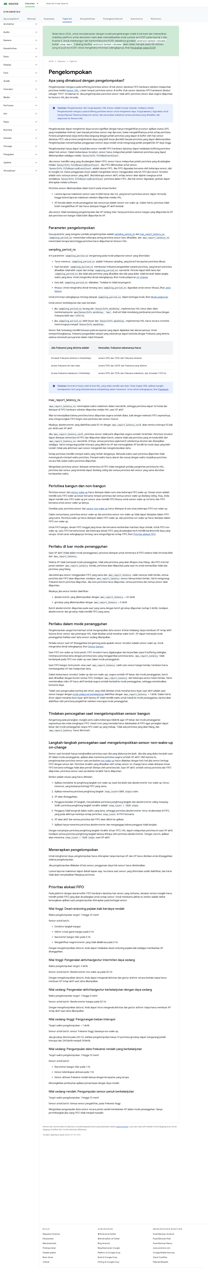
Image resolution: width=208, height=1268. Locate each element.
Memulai (31, 18)
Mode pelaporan (159, 297)
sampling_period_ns (124, 234)
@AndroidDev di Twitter (109, 1238)
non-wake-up (107, 760)
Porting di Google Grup (108, 1262)
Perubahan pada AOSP (142, 47)
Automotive (137, 18)
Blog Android (104, 1243)
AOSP (51, 61)
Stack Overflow (160, 1257)
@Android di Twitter (107, 1234)
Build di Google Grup (107, 1257)
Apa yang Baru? (11, 18)
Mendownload (49, 1243)
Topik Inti (73, 61)
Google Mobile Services (164, 1252)
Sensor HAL (72, 90)
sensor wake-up (79, 492)
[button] (17, 24)
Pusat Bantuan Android (163, 1234)
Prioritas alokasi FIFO (144, 534)
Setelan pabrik (49, 1252)
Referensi (156, 18)
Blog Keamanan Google (109, 1248)
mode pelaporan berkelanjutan (88, 694)
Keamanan (49, 18)
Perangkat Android (112, 18)
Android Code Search (57, 3)
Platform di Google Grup (109, 1252)
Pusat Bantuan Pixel (162, 1238)
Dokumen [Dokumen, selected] (30, 3)
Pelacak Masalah (160, 1262)
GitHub (46, 1262)
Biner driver (48, 1257)
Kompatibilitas (87, 18)
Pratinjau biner (49, 1248)
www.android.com (161, 1248)
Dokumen (61, 61)
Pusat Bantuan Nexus (162, 1243)
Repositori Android (51, 1234)
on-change (142, 277)
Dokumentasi (12, 11)
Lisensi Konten (122, 1126)
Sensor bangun (95, 646)
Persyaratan (48, 1238)
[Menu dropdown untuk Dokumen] (39, 3)
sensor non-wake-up (97, 508)
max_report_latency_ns (152, 234)
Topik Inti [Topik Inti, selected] (67, 18)
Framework (163, 389)
